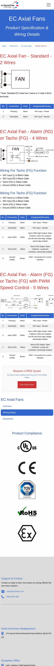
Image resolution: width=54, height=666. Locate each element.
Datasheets (8, 419)
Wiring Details (9, 412)
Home (4, 46)
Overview (7, 406)
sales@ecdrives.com (15, 591)
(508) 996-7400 (12, 596)
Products (14, 46)
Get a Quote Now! (27, 385)
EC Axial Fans (26, 46)
